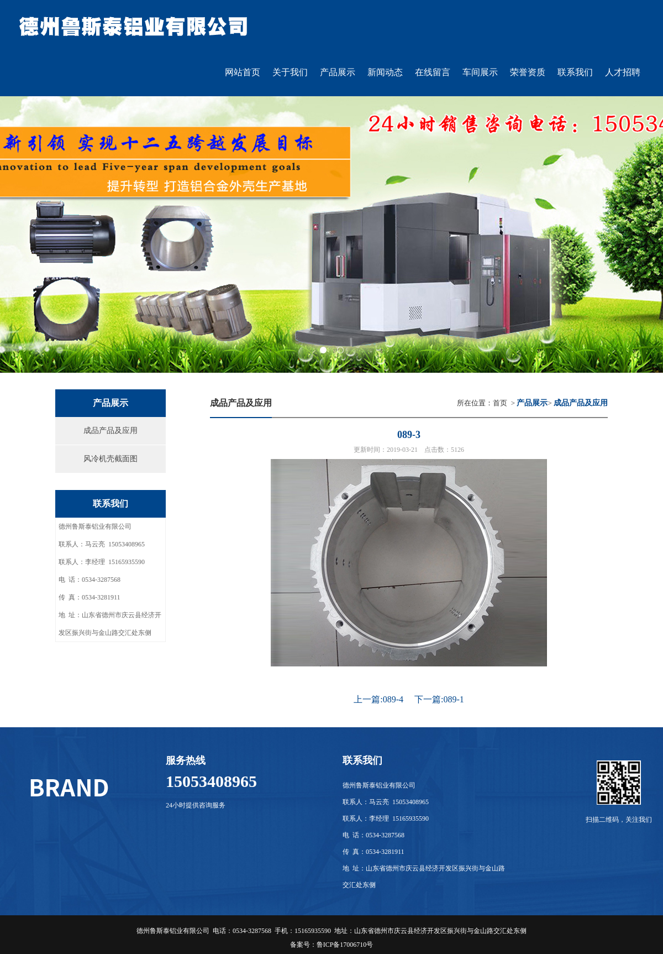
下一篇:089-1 (439, 699)
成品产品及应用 (110, 430)
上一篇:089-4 (378, 699)
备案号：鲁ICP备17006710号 (331, 944)
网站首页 (242, 72)
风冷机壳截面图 (110, 459)
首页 (500, 403)
